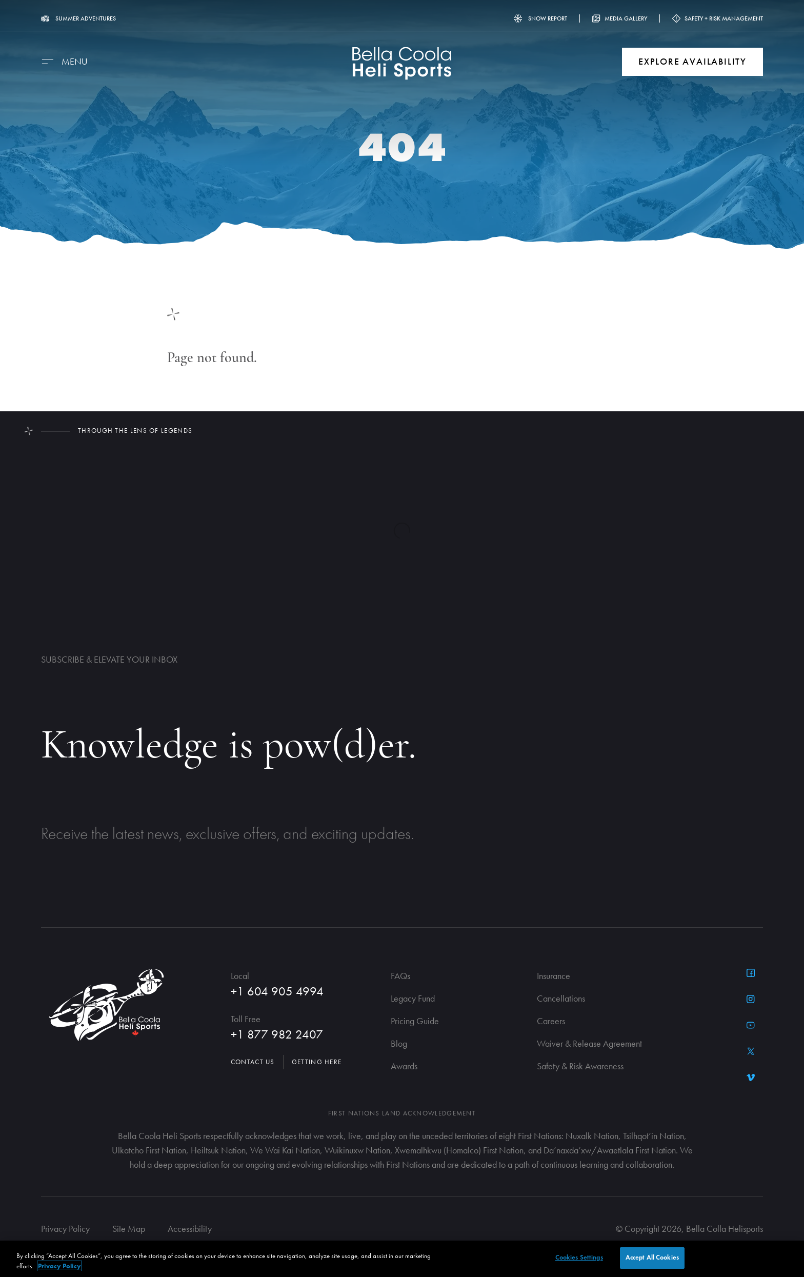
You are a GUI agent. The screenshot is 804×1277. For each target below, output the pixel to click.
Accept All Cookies (652, 1257)
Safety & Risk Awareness (580, 1066)
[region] (402, 1259)
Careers (551, 1021)
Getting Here (317, 1061)
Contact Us (253, 1061)
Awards (404, 1066)
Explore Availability (692, 61)
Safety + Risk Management (717, 18)
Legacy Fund (413, 998)
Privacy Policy (65, 1228)
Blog (399, 1043)
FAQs (400, 976)
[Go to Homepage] (402, 63)
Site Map (128, 1228)
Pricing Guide (415, 1021)
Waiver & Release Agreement (589, 1043)
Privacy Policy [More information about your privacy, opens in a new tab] (59, 1266)
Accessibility (190, 1228)
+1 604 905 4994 (277, 991)
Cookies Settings (579, 1257)
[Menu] (64, 61)
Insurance (553, 976)
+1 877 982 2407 (277, 1034)
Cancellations (561, 998)
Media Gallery (619, 18)
